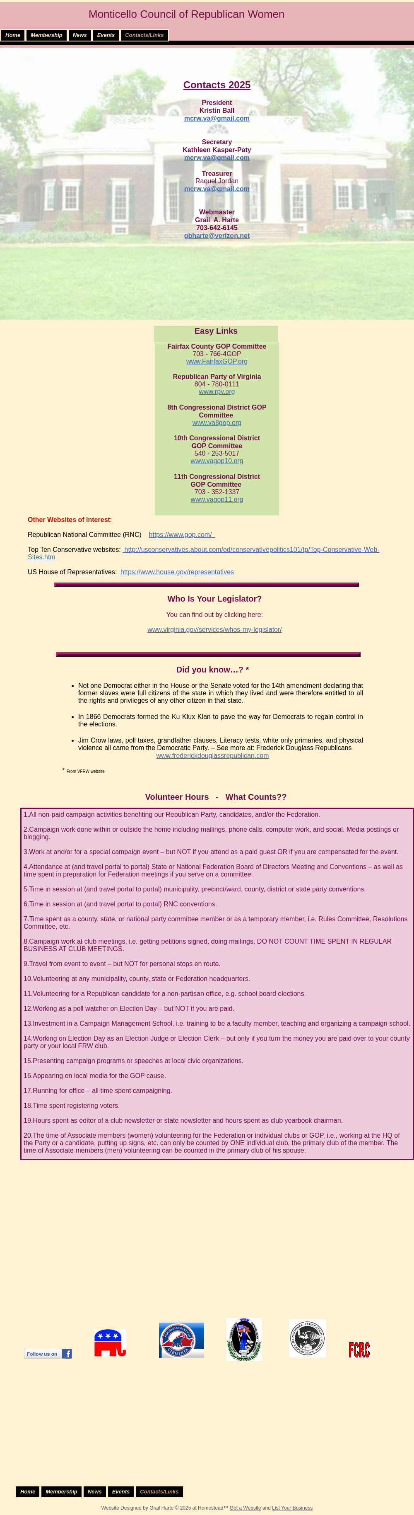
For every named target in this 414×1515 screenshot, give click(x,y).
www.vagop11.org (216, 499)
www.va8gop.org (217, 422)
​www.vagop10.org (216, 460)
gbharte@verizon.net (217, 235)
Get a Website (245, 1508)
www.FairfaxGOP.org (217, 361)
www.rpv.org (217, 391)
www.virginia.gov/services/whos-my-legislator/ (214, 629)
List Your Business (292, 1508)
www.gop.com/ (190, 534)
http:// (132, 549)
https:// (159, 534)
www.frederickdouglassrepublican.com (212, 755)
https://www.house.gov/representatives (177, 571)
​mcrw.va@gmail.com (217, 157)
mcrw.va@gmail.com (217, 118)
